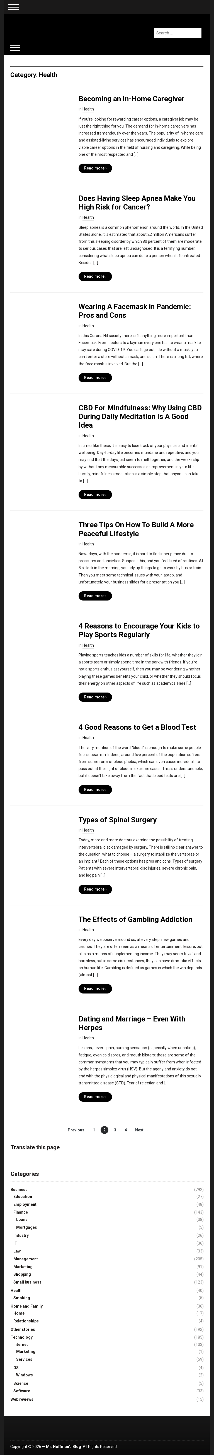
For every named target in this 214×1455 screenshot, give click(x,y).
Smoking (21, 1298)
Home (19, 1313)
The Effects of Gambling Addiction (135, 919)
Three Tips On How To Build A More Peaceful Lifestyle (136, 529)
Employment (25, 1204)
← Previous (73, 1130)
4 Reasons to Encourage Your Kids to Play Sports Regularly (139, 630)
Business (19, 1189)
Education (22, 1196)
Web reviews (22, 1399)
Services (24, 1359)
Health (88, 109)
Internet (20, 1344)
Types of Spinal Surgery (118, 820)
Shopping (22, 1274)
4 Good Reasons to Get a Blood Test (137, 727)
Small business (27, 1282)
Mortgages (26, 1227)
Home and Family (27, 1306)
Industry (21, 1235)
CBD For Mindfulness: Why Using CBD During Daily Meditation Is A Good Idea (140, 416)
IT (15, 1243)
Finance (20, 1212)
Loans (22, 1219)
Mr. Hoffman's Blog (63, 1446)
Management (25, 1259)
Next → (141, 1130)
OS (16, 1367)
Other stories (23, 1329)
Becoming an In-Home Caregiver (131, 99)
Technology (22, 1337)
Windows (24, 1375)
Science (20, 1383)
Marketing (23, 1267)
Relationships (26, 1321)
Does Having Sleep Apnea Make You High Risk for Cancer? (137, 202)
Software (21, 1391)
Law (17, 1251)
